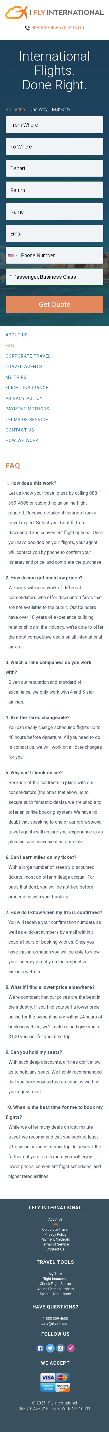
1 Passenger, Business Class (42, 277)
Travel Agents (24, 366)
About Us (17, 335)
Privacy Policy (24, 398)
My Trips (16, 377)
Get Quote (54, 304)
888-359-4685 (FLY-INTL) (57, 27)
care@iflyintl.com (55, 1324)
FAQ (10, 345)
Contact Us (20, 430)
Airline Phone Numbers (55, 1289)
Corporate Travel (28, 356)
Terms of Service (27, 419)
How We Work (22, 440)
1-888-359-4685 (55, 1319)
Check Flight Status (55, 1284)
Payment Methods (27, 409)
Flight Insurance (27, 387)
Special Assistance (55, 1294)
